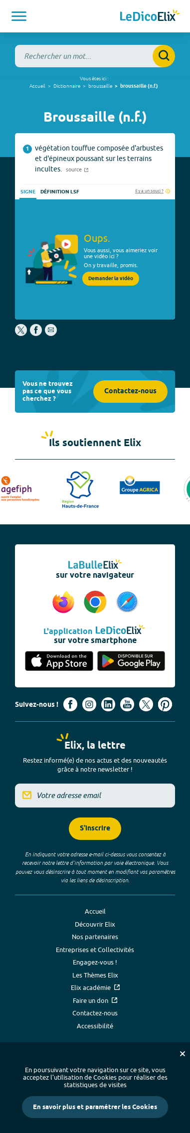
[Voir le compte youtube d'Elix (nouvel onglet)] (127, 704)
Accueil (37, 86)
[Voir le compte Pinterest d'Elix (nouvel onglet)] (165, 704)
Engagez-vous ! (95, 962)
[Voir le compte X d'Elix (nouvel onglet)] (146, 704)
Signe (27, 191)
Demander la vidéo (110, 278)
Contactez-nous (130, 391)
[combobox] (95, 56)
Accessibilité (95, 1026)
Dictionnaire (66, 86)
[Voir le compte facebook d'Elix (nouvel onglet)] (70, 704)
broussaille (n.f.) (139, 86)
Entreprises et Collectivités (95, 950)
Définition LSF (59, 191)
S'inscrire (95, 828)
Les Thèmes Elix (95, 975)
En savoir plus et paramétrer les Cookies (95, 1107)
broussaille (100, 86)
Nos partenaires (95, 937)
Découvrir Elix (95, 924)
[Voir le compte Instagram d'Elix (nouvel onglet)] (89, 704)
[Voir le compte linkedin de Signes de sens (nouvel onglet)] (108, 704)
